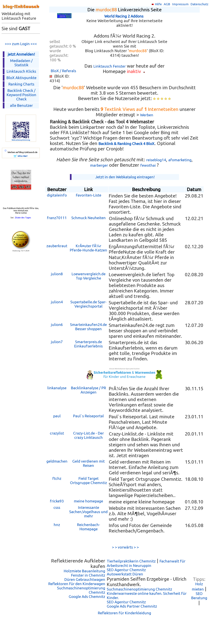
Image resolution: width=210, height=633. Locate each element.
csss (56, 507)
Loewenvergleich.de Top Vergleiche (88, 276)
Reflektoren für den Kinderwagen (76, 584)
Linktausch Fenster (109, 66)
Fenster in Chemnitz (88, 575)
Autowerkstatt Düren (125, 574)
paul (57, 416)
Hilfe (158, 4)
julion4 (57, 302)
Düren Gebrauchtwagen (84, 579)
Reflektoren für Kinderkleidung (124, 613)
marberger (99, 165)
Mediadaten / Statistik (21, 63)
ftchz (56, 478)
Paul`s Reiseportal (88, 416)
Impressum (180, 4)
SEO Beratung (199, 595)
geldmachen (56, 461)
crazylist (57, 433)
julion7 (57, 342)
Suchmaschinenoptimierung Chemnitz (139, 589)
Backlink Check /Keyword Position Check (21, 94)
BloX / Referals (63, 71)
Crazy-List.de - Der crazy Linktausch (88, 435)
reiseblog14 (156, 160)
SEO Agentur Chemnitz (126, 570)
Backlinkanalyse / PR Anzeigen (88, 390)
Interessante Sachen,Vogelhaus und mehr (88, 511)
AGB (167, 4)
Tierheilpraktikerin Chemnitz (131, 561)
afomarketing (179, 160)
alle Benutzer (21, 105)
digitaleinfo (57, 195)
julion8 (57, 274)
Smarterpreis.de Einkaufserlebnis (88, 344)
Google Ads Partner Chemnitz (132, 606)
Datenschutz (199, 4)
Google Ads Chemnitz (87, 596)
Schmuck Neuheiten (88, 218)
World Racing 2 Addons (123, 16)
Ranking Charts (21, 84)
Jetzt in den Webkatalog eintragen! (125, 177)
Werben (146, 115)
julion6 (57, 324)
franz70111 (57, 218)
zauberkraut (56, 246)
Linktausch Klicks (21, 71)
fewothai (148, 165)
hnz (57, 525)
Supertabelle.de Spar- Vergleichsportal (88, 304)
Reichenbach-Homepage (88, 527)
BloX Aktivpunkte (21, 78)
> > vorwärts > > (124, 547)
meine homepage (88, 501)
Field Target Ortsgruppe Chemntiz (88, 480)
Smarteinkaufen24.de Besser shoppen (88, 326)
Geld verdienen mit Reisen (88, 463)
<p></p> (188, 47)
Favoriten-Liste (88, 195)
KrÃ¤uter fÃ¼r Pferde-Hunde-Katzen (88, 248)
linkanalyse (56, 388)
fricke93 (57, 501)
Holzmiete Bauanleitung (84, 571)
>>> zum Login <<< (21, 44)
